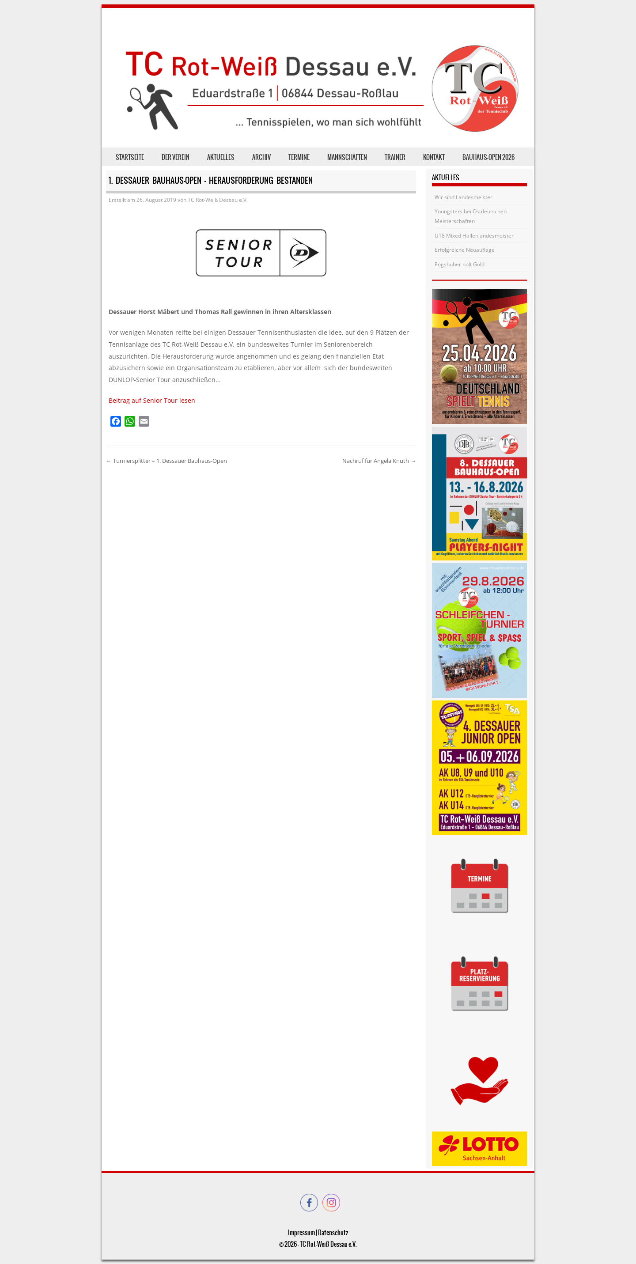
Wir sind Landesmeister (463, 197)
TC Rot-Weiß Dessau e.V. (218, 200)
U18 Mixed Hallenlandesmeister (474, 235)
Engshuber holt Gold (460, 264)
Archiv (261, 157)
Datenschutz (333, 1233)
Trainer (395, 157)
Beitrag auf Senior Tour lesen (152, 400)
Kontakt (434, 157)
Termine (299, 157)
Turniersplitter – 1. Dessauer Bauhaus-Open (166, 461)
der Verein (175, 157)
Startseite (130, 157)
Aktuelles (221, 157)
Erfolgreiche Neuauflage (465, 250)
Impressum (301, 1233)
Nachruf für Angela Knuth (379, 461)
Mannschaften (347, 157)
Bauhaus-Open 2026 (488, 157)
